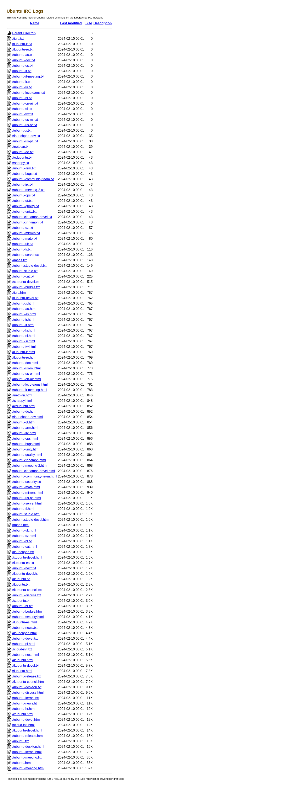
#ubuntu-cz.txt (22, 227)
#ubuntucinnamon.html (29, 460)
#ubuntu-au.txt (22, 55)
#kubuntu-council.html (28, 681)
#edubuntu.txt (22, 157)
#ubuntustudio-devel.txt (29, 265)
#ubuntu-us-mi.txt (25, 119)
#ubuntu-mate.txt (24, 238)
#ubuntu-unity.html (25, 449)
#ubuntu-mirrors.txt (26, 233)
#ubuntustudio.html (26, 514)
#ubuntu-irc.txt (22, 184)
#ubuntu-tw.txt (22, 114)
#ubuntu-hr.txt (22, 606)
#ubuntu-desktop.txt (26, 687)
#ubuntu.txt (20, 741)
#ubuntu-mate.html (26, 487)
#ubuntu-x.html (23, 303)
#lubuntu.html (22, 671)
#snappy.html (22, 400)
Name (34, 23)
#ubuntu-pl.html (23, 644)
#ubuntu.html (22, 763)
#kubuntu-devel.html (27, 730)
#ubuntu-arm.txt (23, 168)
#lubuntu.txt (20, 584)
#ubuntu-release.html (27, 736)
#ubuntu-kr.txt (22, 87)
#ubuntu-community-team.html (34, 476)
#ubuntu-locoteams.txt (28, 92)
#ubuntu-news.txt (25, 627)
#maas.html (20, 525)
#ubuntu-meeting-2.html (29, 465)
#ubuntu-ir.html (23, 319)
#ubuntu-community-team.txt (33, 179)
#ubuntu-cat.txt (23, 276)
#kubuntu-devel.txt (25, 665)
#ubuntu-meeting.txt (26, 757)
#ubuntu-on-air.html (26, 379)
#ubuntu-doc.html (25, 363)
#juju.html (19, 292)
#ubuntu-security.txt (26, 482)
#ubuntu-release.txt (26, 676)
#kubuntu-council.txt (27, 590)
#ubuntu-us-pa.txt (25, 141)
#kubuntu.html (22, 660)
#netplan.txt (20, 146)
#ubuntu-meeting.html (28, 768)
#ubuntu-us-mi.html (26, 368)
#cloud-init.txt (22, 649)
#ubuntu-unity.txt (24, 211)
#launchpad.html (24, 633)
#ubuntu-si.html (23, 341)
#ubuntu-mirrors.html (27, 492)
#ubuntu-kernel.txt (25, 698)
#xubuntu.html (22, 714)
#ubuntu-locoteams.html (30, 384)
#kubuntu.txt (21, 579)
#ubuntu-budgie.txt (26, 287)
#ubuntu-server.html (26, 503)
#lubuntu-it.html (23, 352)
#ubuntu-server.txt (25, 255)
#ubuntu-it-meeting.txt (28, 76)
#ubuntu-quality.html (27, 454)
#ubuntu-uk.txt (22, 244)
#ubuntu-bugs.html (26, 444)
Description (103, 23)
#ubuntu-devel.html (26, 719)
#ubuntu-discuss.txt (26, 595)
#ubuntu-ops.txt (23, 195)
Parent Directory (24, 33)
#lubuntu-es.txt (23, 563)
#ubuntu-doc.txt (23, 60)
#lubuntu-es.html (24, 622)
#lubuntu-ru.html (24, 357)
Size (88, 23)
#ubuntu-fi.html (23, 509)
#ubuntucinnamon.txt (27, 222)
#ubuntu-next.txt (24, 568)
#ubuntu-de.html (24, 411)
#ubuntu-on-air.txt (25, 103)
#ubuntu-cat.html (24, 546)
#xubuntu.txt (21, 600)
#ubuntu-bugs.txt (24, 173)
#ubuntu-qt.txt (22, 200)
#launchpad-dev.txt (26, 136)
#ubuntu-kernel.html (26, 752)
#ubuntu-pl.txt (22, 541)
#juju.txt (18, 38)
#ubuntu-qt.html (23, 422)
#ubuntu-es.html (24, 314)
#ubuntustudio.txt (25, 271)
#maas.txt (19, 260)
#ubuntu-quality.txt (25, 206)
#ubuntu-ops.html (25, 438)
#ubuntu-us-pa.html (26, 498)
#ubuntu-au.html (24, 309)
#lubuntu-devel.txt (25, 298)
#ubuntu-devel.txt (25, 638)
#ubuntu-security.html (28, 617)
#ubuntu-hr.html (23, 709)
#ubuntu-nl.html (23, 336)
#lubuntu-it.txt (22, 44)
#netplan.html (22, 395)
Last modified (71, 23)
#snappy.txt (20, 163)
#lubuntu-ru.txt (22, 49)
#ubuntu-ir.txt (22, 71)
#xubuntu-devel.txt (25, 282)
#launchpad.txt (23, 552)
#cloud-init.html (23, 725)
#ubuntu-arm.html (25, 427)
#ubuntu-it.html (23, 325)
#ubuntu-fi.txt (22, 249)
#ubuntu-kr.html (23, 330)
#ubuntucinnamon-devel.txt (32, 217)
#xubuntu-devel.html (27, 557)
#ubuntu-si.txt (22, 109)
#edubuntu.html (23, 406)
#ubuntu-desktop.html (28, 746)
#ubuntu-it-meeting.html (29, 390)
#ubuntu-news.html (26, 703)
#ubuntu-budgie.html (27, 611)
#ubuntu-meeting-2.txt (28, 190)
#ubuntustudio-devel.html (30, 519)
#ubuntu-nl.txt (22, 98)
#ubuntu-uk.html (24, 530)
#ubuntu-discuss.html (28, 692)
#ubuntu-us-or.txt (24, 125)
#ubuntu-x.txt (22, 130)
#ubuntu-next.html (25, 654)
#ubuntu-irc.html (24, 433)
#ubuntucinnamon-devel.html (33, 471)
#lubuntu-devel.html (26, 573)
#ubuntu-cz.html (24, 536)
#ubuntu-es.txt (22, 65)
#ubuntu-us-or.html (26, 373)
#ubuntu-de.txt (22, 152)
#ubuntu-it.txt (22, 82)
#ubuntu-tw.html (24, 346)
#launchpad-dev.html (27, 417)
